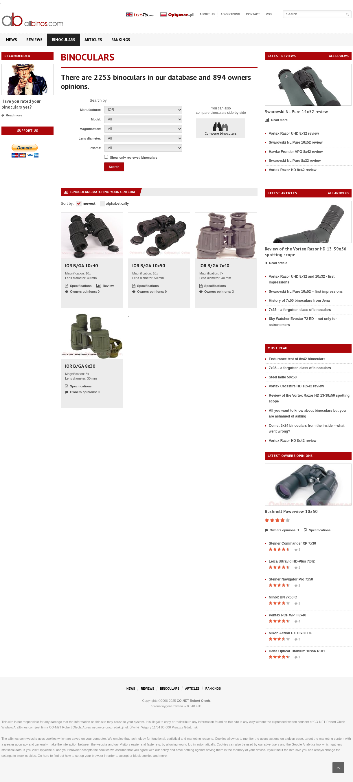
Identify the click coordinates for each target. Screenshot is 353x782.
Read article (276, 263)
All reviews (339, 56)
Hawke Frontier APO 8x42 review (296, 152)
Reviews (34, 39)
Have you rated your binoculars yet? (21, 104)
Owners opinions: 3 (216, 292)
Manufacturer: (90, 109)
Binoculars (63, 39)
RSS (269, 14)
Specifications (78, 286)
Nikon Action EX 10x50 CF (290, 633)
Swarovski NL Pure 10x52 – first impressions (306, 292)
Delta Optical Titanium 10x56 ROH (297, 651)
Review (105, 286)
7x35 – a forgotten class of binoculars (300, 310)
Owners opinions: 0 (82, 292)
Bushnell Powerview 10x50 (291, 511)
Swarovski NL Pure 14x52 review (296, 111)
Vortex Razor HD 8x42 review (293, 170)
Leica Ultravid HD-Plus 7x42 (292, 561)
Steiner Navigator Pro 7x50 (291, 579)
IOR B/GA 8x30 (80, 366)
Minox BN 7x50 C (283, 597)
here (46, 755)
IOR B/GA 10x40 (81, 265)
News (11, 39)
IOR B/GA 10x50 (148, 265)
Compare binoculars (221, 128)
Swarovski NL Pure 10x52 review (296, 142)
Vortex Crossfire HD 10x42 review (296, 386)
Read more (11, 115)
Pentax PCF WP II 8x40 (287, 615)
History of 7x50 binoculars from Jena (299, 300)
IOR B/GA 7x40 (214, 265)
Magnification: (90, 129)
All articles (338, 193)
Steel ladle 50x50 (283, 377)
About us (207, 14)
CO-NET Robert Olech (193, 700)
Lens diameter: (90, 138)
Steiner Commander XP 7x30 (292, 543)
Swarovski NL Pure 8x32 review (295, 161)
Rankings (120, 39)
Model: (96, 119)
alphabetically (114, 203)
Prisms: (95, 148)
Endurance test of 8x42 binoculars (297, 359)
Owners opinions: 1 (282, 530)
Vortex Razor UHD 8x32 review (294, 133)
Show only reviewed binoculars (133, 157)
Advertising (230, 14)
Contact (253, 14)
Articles (93, 39)
